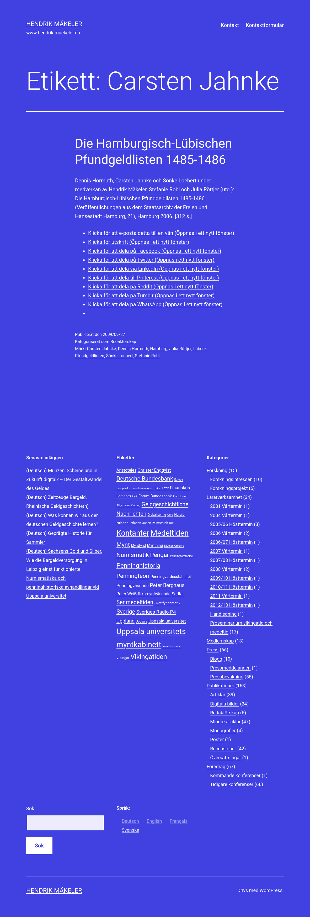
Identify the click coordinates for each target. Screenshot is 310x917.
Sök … (32, 808)
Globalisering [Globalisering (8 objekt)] (157, 515)
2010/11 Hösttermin (231, 587)
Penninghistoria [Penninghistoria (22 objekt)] (138, 565)
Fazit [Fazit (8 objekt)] (165, 488)
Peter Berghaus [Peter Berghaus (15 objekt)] (167, 585)
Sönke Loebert (119, 355)
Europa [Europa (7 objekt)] (178, 479)
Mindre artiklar (225, 721)
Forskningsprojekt (229, 488)
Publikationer (220, 685)
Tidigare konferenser (231, 784)
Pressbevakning (226, 676)
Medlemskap (220, 641)
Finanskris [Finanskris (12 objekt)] (180, 487)
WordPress (271, 890)
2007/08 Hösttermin (231, 560)
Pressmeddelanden (230, 668)
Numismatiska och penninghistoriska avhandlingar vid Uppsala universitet (62, 587)
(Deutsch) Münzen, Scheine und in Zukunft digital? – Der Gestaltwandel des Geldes (64, 479)
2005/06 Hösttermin (231, 524)
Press (212, 649)
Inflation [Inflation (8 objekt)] (135, 523)
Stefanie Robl (147, 355)
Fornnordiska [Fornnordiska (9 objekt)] (126, 496)
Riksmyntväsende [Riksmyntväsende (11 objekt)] (154, 593)
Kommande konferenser (235, 775)
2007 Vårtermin (226, 551)
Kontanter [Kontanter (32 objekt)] (132, 533)
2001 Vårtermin (226, 506)
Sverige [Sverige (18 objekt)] (125, 611)
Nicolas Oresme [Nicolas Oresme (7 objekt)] (174, 545)
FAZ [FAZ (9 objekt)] (157, 488)
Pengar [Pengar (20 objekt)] (159, 554)
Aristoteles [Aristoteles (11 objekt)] (126, 470)
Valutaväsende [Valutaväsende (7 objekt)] (171, 646)
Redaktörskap (123, 341)
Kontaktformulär (265, 25)
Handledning (223, 614)
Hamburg (158, 348)
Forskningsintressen (231, 479)
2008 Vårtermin (226, 569)
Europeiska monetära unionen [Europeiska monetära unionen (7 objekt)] (134, 488)
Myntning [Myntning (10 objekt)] (155, 545)
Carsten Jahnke (101, 348)
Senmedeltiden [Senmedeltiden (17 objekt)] (134, 602)
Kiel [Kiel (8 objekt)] (171, 523)
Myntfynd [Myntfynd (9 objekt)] (138, 545)
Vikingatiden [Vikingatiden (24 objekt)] (149, 657)
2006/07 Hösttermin (231, 542)
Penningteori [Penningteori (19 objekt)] (132, 575)
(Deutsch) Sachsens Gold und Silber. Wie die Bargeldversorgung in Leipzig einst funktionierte (64, 560)
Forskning (217, 470)
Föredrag (216, 766)
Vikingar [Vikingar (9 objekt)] (122, 658)
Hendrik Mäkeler (54, 24)
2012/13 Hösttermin (231, 605)
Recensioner (223, 748)
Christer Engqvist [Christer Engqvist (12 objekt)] (154, 470)
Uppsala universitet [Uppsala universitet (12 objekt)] (167, 621)
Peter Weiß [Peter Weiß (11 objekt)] (126, 593)
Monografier (223, 730)
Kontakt (230, 25)
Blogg (216, 659)
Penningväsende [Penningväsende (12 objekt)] (132, 585)
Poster (217, 739)
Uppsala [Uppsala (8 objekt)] (141, 621)
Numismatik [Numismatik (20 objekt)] (132, 554)
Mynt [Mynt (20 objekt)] (123, 544)
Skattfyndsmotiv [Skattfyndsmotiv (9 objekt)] (167, 603)
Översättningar (225, 757)
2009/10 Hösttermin (231, 578)
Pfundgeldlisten (89, 355)
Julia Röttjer (180, 348)
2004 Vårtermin (226, 515)
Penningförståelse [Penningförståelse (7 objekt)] (181, 556)
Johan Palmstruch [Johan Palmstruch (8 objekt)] (155, 523)
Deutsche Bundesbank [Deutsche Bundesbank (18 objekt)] (144, 478)
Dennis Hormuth (133, 348)
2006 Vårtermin (226, 533)
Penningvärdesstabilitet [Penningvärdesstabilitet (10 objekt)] (171, 576)
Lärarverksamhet (224, 497)
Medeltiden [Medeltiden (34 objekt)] (170, 533)
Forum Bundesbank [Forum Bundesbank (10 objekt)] (155, 496)
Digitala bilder (224, 704)
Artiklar (217, 694)
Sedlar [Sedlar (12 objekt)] (178, 593)
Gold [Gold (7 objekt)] (170, 515)
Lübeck (200, 348)
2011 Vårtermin (226, 596)
